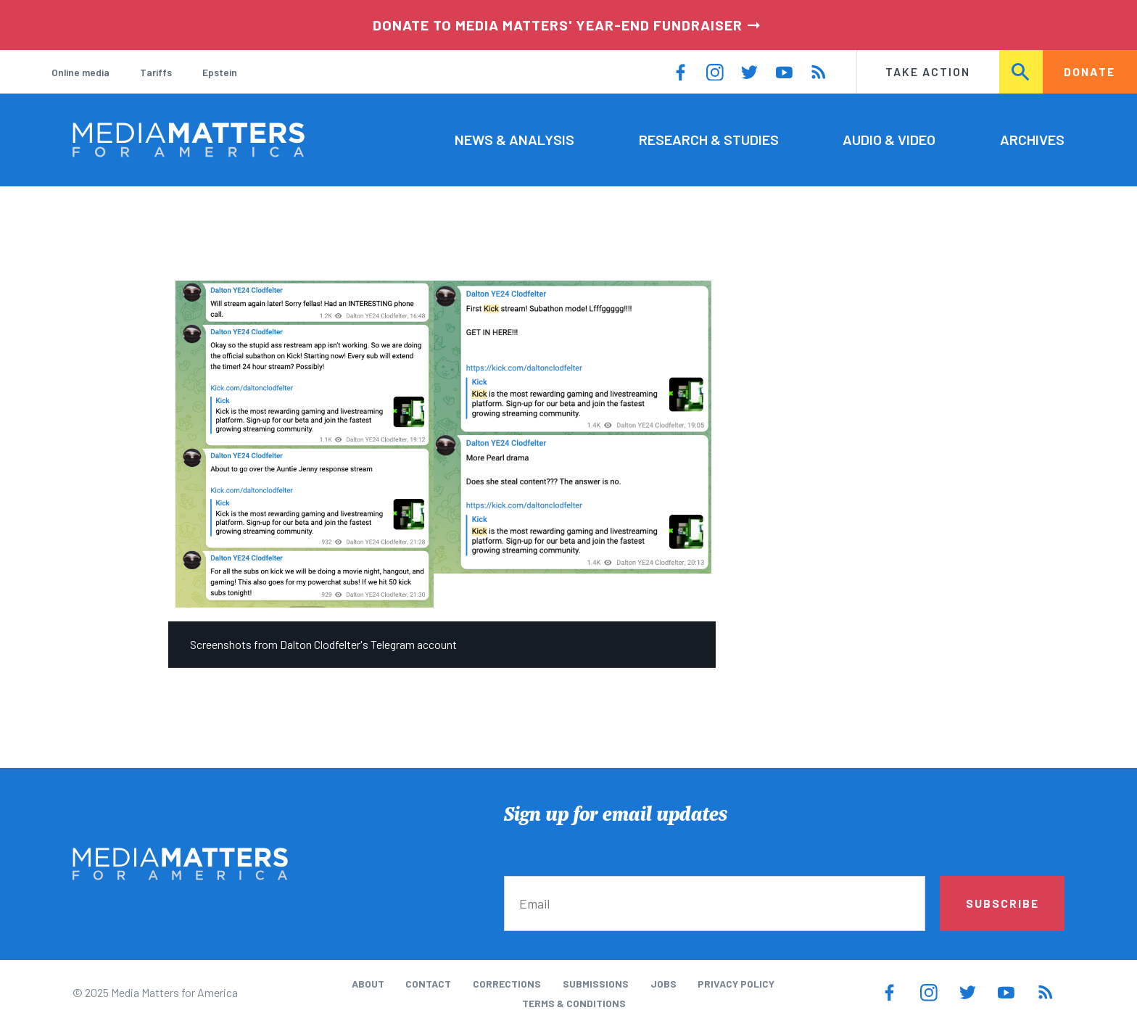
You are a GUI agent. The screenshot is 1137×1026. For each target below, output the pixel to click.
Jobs (663, 983)
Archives (1032, 139)
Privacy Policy (736, 983)
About (368, 983)
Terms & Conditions (574, 1003)
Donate (1089, 71)
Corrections (507, 983)
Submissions (596, 983)
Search (1022, 71)
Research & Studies (709, 139)
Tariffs (156, 72)
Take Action (927, 71)
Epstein (219, 72)
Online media (80, 72)
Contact (428, 983)
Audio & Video (889, 139)
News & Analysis (514, 139)
